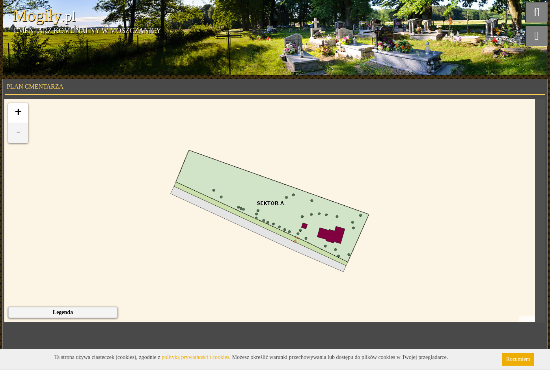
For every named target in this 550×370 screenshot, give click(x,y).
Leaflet (527, 318)
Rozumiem (518, 359)
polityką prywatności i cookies (195, 357)
